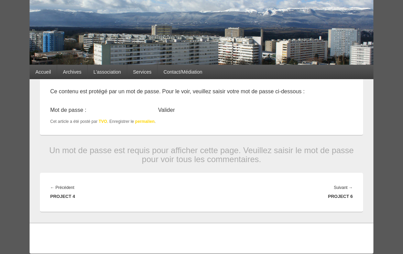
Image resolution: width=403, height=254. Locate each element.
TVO (103, 121)
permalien (145, 121)
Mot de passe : (103, 110)
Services (142, 72)
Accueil (43, 72)
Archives (72, 72)
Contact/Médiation (182, 72)
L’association (107, 72)
